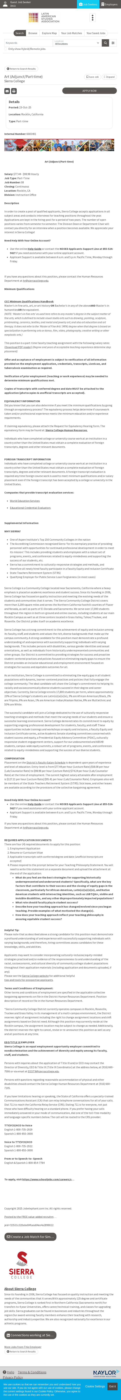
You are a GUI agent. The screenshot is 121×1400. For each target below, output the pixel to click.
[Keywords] (28, 43)
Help (8, 1372)
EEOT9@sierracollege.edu (43, 1071)
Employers (110, 4)
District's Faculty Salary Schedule (45, 762)
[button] (113, 43)
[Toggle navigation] (92, 17)
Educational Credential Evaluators (30, 507)
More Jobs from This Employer (22, 1347)
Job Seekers (88, 4)
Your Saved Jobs (96, 33)
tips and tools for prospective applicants (28, 980)
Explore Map (49, 33)
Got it (112, 1386)
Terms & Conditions (32, 1372)
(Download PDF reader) (18, 347)
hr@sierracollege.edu (35, 280)
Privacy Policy (13, 1377)
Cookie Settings (95, 1386)
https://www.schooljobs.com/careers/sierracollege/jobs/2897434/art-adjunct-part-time (48, 1179)
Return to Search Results (21, 68)
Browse (32, 33)
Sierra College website (35, 975)
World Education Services (25, 500)
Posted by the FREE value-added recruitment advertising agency (30, 1216)
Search (20, 33)
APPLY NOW (90, 90)
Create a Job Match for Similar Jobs (32, 1237)
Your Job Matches (71, 33)
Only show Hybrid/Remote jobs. (27, 49)
